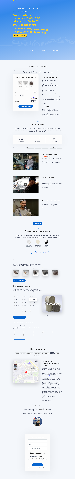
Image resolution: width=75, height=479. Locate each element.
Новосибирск (37, 353)
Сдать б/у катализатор (19, 280)
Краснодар (30, 355)
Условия (43, 50)
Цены (19, 50)
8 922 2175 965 (48, 372)
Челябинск (23, 353)
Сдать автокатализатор (19, 317)
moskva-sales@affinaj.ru (47, 376)
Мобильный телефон (34, 448)
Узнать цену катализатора (25, 106)
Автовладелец (34, 456)
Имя (30, 444)
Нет (35, 101)
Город (30, 441)
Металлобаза (38, 459)
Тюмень (17, 353)
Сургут (39, 355)
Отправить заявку (37, 465)
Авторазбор (31, 459)
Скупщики (59, 147)
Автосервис (41, 456)
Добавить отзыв (54, 141)
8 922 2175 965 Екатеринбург (31, 29)
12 (26, 89)
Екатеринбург (29, 353)
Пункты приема (56, 50)
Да (32, 101)
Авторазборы (45, 147)
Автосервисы (37, 147)
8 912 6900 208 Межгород (29, 32)
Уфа (35, 355)
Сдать (29, 252)
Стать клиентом (37, 223)
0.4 (20, 95)
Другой (44, 459)
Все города (45, 355)
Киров (57, 353)
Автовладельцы (30, 147)
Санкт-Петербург (45, 353)
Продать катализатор (19, 35)
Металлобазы (52, 147)
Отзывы (31, 50)
